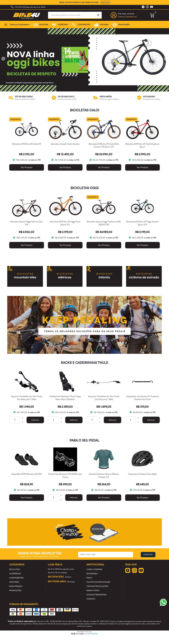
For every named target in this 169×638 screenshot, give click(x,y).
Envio (89, 578)
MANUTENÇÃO (121, 25)
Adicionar (35, 420)
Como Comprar (94, 569)
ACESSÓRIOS (60, 25)
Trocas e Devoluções (97, 586)
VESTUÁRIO (101, 25)
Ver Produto (26, 167)
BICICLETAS (41, 25)
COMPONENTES (81, 25)
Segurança (92, 573)
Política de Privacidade (98, 582)
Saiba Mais (105, 2)
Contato (90, 599)
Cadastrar (148, 555)
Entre (120, 16)
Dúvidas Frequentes (96, 594)
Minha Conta (92, 590)
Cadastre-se (131, 16)
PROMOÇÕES (15, 590)
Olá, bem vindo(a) (126, 13)
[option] (21, 97)
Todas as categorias (20, 25)
